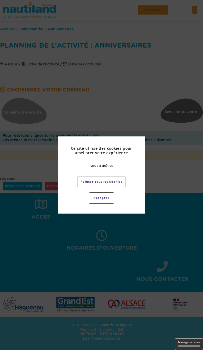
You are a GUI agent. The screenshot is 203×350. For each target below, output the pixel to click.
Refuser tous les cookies (101, 182)
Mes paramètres (101, 166)
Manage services (189, 344)
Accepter (101, 198)
